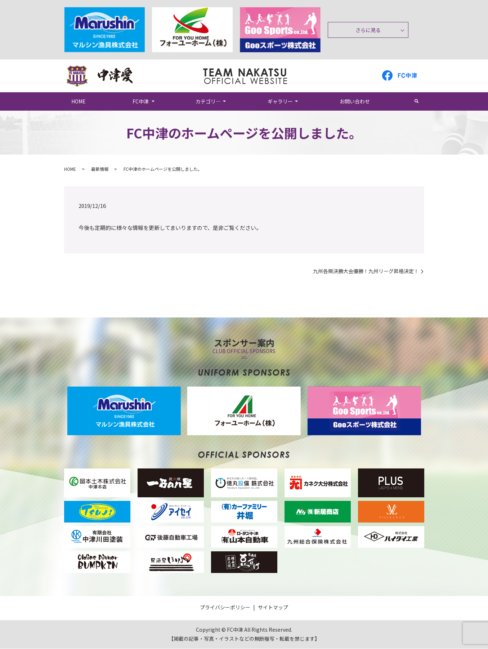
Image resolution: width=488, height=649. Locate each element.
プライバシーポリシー (225, 607)
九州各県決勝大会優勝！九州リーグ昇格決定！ (366, 271)
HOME (79, 101)
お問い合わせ (355, 101)
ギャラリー (280, 101)
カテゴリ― (208, 101)
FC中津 (141, 101)
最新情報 (99, 169)
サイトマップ (273, 607)
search (420, 101)
